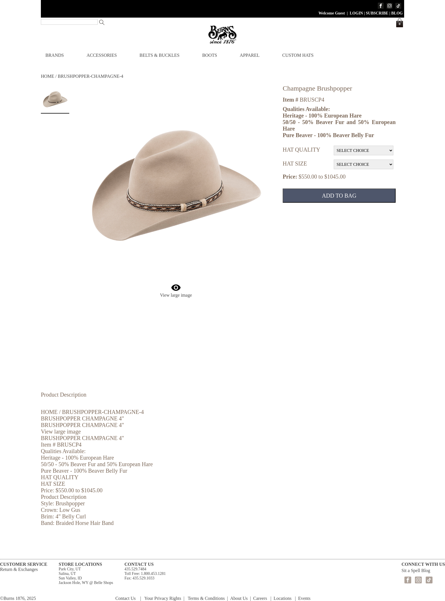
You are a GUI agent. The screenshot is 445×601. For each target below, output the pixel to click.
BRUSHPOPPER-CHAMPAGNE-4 (90, 76)
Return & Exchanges (19, 569)
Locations (282, 598)
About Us (239, 598)
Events (304, 598)
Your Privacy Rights (162, 598)
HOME (47, 76)
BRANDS (54, 55)
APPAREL (250, 55)
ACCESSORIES (102, 55)
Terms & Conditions (206, 598)
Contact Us (125, 598)
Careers (260, 598)
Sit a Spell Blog (416, 570)
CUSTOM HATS (297, 55)
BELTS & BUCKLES (160, 55)
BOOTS (209, 55)
